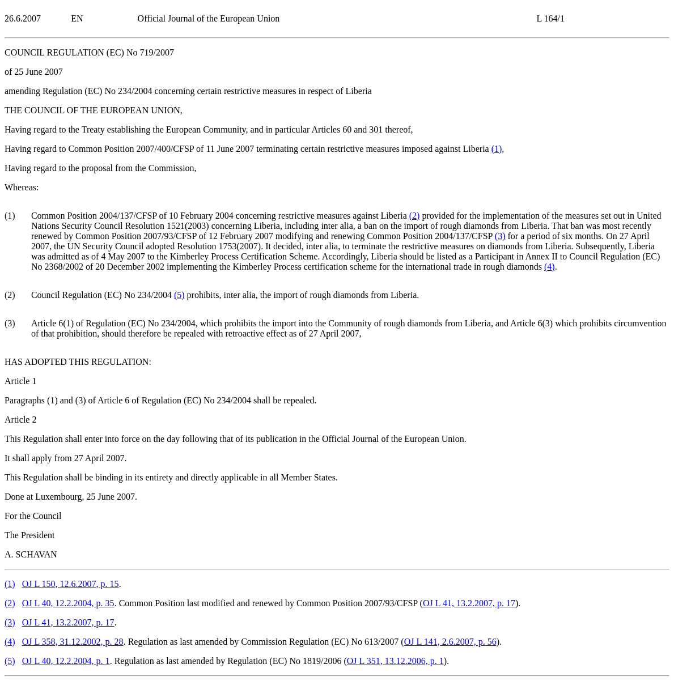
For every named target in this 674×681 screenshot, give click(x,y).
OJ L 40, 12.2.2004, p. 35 (68, 603)
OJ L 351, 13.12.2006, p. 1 (395, 661)
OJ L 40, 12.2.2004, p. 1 (66, 661)
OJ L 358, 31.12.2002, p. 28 (73, 641)
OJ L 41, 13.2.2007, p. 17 (469, 603)
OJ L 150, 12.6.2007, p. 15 (70, 584)
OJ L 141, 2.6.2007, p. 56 (450, 641)
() (496, 149)
